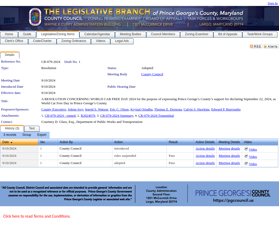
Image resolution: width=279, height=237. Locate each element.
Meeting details (229, 148)
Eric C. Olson (119, 109)
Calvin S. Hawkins (197, 109)
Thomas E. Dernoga (168, 109)
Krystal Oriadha (141, 109)
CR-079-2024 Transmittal (156, 115)
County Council (152, 74)
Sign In (273, 3)
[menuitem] (9, 135)
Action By (66, 142)
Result (173, 142)
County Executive (53, 109)
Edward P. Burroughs (226, 109)
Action (118, 142)
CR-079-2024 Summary (116, 115)
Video (253, 149)
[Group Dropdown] (26, 135)
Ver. (42, 142)
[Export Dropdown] (41, 135)
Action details (205, 148)
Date (5, 142)
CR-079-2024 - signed (60, 115)
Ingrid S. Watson (96, 109)
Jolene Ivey (75, 109)
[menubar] (25, 135)
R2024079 (88, 115)
